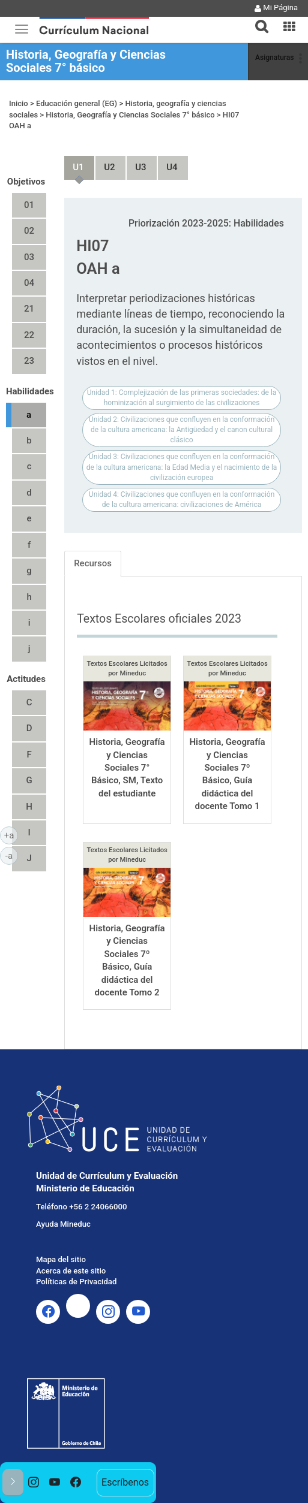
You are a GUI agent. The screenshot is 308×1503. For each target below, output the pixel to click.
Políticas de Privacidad (76, 1281)
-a (11, 855)
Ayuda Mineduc (63, 1224)
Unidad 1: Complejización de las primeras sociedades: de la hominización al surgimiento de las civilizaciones (182, 397)
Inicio (18, 103)
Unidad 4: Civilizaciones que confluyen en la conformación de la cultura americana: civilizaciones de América (181, 499)
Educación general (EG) (76, 103)
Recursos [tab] (93, 563)
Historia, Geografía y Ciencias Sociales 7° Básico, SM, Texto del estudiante (127, 768)
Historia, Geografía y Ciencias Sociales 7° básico (86, 61)
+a (11, 835)
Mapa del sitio (61, 1259)
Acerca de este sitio (71, 1270)
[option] (33, 1482)
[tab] (257, 19)
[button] (257, 19)
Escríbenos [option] (125, 1482)
